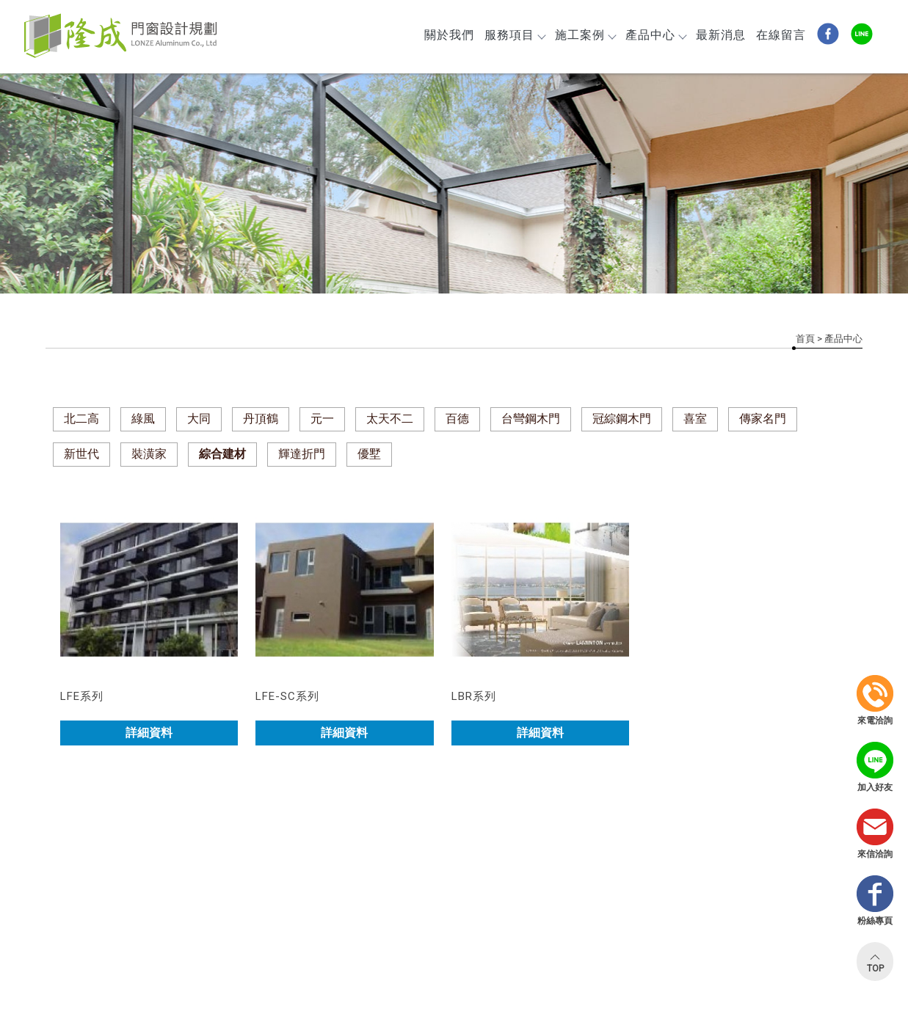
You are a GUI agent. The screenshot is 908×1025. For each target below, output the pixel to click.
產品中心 (655, 35)
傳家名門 (762, 419)
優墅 (369, 454)
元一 (322, 419)
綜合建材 (222, 454)
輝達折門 (301, 454)
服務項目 (514, 35)
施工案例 (585, 35)
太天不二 (389, 419)
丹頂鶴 (260, 419)
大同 (199, 419)
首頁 (805, 338)
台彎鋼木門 (530, 419)
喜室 (695, 419)
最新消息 (721, 35)
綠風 (143, 419)
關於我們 (449, 35)
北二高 (81, 419)
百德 (457, 419)
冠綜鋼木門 (621, 419)
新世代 (81, 454)
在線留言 (781, 35)
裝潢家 (149, 454)
